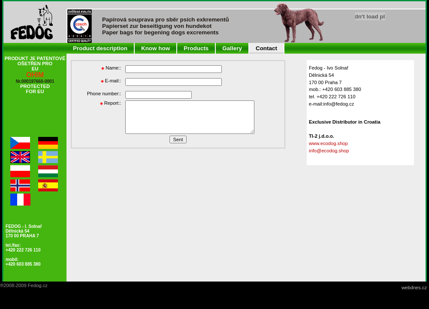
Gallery (232, 48)
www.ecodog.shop (328, 143)
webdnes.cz (414, 287)
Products (196, 48)
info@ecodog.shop (329, 150)
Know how (155, 48)
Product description (100, 48)
